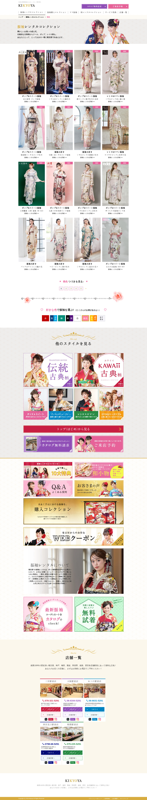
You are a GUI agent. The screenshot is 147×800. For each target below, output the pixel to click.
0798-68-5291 (50, 744)
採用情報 (107, 798)
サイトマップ (124, 798)
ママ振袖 (73, 12)
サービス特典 (111, 12)
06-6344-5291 (72, 701)
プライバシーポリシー (95, 798)
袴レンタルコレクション (91, 12)
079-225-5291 (72, 744)
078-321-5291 (50, 701)
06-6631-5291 (94, 701)
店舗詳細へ (49, 715)
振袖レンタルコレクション (31, 12)
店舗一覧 (123, 12)
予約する (48, 709)
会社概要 (115, 798)
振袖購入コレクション (56, 12)
